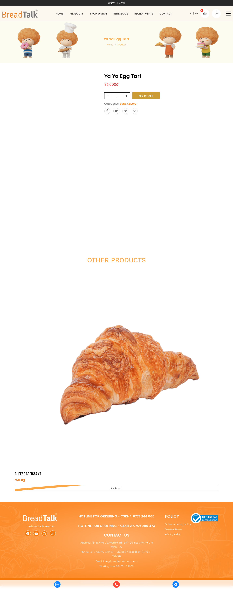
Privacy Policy (172, 534)
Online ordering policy (178, 524)
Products (76, 13)
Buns (123, 103)
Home (59, 13)
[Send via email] (134, 111)
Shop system (98, 13)
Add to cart (146, 95)
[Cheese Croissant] (116, 368)
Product (122, 44)
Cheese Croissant (28, 473)
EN (196, 13)
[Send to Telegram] (125, 111)
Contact (166, 13)
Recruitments (143, 13)
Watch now (116, 3)
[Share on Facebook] (107, 111)
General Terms (173, 529)
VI (191, 13)
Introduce (120, 13)
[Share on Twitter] (116, 111)
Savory (131, 103)
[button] (228, 13)
